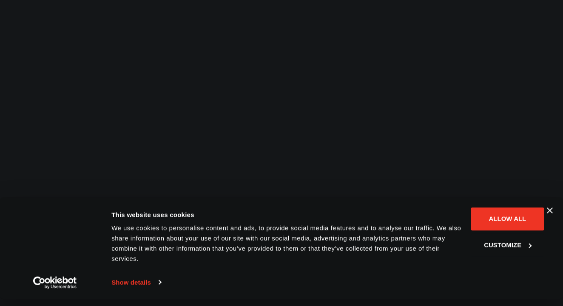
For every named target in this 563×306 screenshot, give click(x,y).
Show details (131, 289)
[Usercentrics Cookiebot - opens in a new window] (55, 289)
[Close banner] (550, 218)
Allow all (470, 226)
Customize (471, 251)
